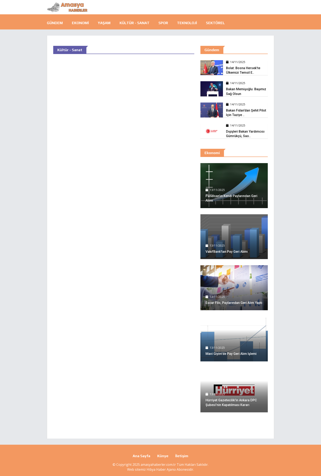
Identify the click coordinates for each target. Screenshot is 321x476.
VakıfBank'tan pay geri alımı (227, 252)
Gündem (55, 23)
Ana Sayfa (141, 456)
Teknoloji (187, 23)
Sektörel (215, 23)
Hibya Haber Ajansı (161, 469)
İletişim (181, 456)
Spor (163, 23)
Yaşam (104, 23)
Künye (162, 456)
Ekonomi (80, 23)
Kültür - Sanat (134, 23)
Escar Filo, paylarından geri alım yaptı (234, 303)
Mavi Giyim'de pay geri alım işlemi (231, 354)
